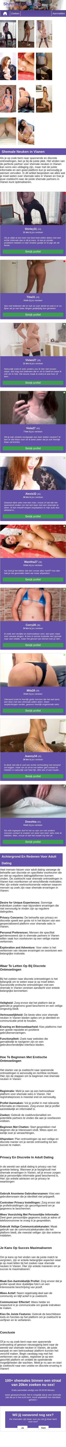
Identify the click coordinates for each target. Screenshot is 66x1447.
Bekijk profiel (33, 251)
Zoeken (15, 13)
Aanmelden (58, 13)
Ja (22, 1428)
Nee (43, 1428)
